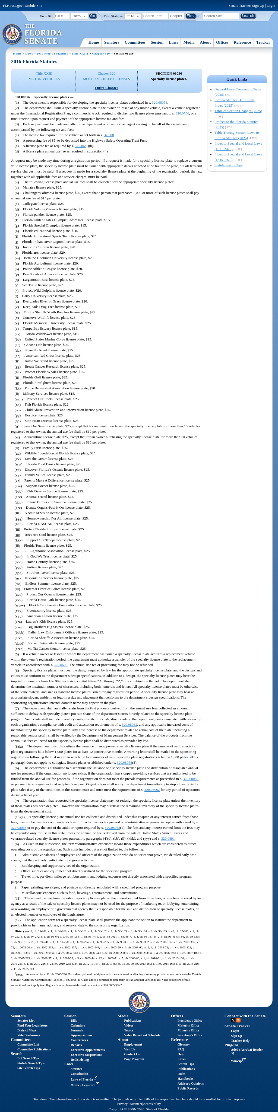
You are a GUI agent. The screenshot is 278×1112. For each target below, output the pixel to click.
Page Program (134, 1059)
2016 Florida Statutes (52, 53)
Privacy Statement (129, 1104)
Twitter (233, 1020)
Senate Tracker (237, 1026)
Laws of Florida (84, 1079)
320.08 (109, 135)
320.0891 (168, 839)
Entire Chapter (106, 88)
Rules (181, 1074)
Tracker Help (240, 1041)
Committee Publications (34, 1049)
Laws (173, 42)
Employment (133, 1044)
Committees (135, 42)
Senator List (25, 1020)
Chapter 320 (101, 53)
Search (17, 1054)
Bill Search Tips (28, 1058)
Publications (132, 1020)
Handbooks (186, 1079)
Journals (77, 1030)
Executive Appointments (88, 1050)
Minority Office (188, 1030)
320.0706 (182, 113)
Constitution (79, 1074)
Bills (74, 1020)
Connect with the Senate (245, 1016)
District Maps (26, 1030)
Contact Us (132, 1054)
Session (157, 42)
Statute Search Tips (228, 165)
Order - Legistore (85, 1085)
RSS (238, 1020)
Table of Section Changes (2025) (238, 111)
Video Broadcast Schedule (142, 1035)
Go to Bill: (46, 16)
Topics (128, 1030)
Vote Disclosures (28, 1035)
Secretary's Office (190, 1035)
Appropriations (81, 1035)
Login (271, 6)
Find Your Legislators (32, 1025)
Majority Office (188, 1025)
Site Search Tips (28, 1068)
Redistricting (80, 1060)
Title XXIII (80, 53)
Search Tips (186, 1064)
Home (94, 42)
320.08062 (129, 725)
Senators (111, 42)
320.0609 (60, 665)
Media (189, 42)
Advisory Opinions (191, 1083)
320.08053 (159, 102)
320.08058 (124, 763)
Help (181, 1054)
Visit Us (129, 1049)
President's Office (190, 1020)
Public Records (188, 1088)
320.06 (80, 146)
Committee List (28, 1044)
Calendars (78, 1025)
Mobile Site (33, 6)
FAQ (181, 1049)
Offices (222, 42)
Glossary (184, 1044)
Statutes (76, 1069)
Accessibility (152, 1104)
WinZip (239, 1061)
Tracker (263, 42)
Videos (128, 1025)
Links (181, 1059)
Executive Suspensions (86, 1055)
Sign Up (258, 6)
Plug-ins (231, 1045)
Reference (242, 42)
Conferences (79, 1040)
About (205, 42)
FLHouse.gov (13, 6)
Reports (76, 1045)
